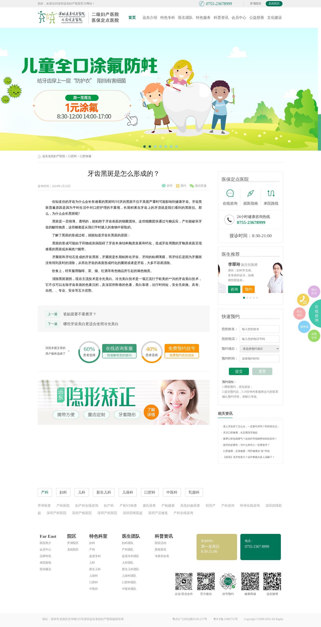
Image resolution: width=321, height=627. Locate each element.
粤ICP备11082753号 (225, 619)
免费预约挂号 (182, 352)
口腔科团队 (129, 582)
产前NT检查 (128, 505)
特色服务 (203, 18)
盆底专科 (95, 556)
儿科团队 (127, 562)
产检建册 (168, 505)
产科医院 (63, 505)
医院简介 (45, 543)
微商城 (304, 326)
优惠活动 (314, 335)
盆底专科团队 (130, 556)
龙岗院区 (274, 3)
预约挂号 (314, 291)
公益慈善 (256, 18)
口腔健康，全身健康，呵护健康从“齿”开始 (245, 451)
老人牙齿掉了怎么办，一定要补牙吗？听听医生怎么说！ (250, 426)
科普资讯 (221, 18)
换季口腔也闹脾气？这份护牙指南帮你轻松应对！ (249, 438)
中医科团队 (129, 588)
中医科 (93, 588)
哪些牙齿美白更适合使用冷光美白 (91, 324)
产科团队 (127, 549)
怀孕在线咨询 (250, 505)
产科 (92, 549)
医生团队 (185, 18)
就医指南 (252, 197)
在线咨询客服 (119, 352)
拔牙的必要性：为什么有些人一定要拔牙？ (245, 444)
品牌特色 (45, 556)
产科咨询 (227, 505)
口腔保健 (85, 156)
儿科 (92, 562)
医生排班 (299, 313)
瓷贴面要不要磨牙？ (79, 314)
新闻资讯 (160, 549)
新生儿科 (95, 569)
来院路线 (271, 197)
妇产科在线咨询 (86, 505)
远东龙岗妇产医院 (53, 156)
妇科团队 (127, 543)
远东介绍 (149, 18)
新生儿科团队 (130, 569)
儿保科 (93, 575)
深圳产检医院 (82, 513)
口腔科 (72, 156)
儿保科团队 (129, 575)
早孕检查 (44, 505)
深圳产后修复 (158, 513)
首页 (132, 18)
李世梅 (257, 264)
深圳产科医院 (56, 513)
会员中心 (239, 18)
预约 (181, 186)
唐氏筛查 (149, 505)
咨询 (167, 186)
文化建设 (274, 18)
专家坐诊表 (162, 556)
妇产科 (109, 505)
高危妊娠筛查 (190, 505)
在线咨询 (231, 197)
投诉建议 (45, 569)
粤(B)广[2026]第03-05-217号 (189, 619)
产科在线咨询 (183, 513)
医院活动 (160, 543)
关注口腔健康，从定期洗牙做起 (239, 432)
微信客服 (198, 186)
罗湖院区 (255, 3)
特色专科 (167, 18)
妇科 (92, 543)
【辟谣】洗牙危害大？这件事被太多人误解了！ (248, 457)
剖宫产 (211, 505)
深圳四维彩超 (132, 513)
